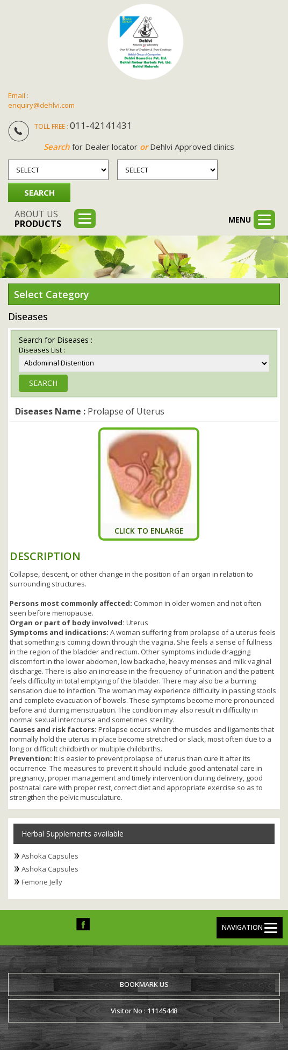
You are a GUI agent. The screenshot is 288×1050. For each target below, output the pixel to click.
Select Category (51, 294)
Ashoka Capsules (49, 856)
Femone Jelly (41, 882)
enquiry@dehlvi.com (41, 105)
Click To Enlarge (149, 531)
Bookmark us (144, 984)
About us (38, 219)
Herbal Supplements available (72, 833)
